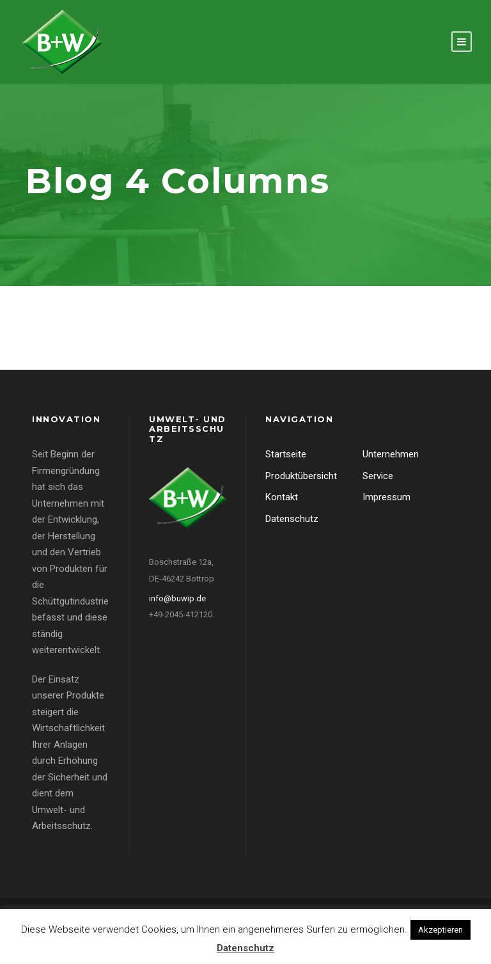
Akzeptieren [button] (440, 930)
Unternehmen (390, 454)
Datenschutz (291, 519)
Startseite (285, 454)
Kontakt (281, 497)
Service (377, 476)
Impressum (386, 497)
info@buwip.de (177, 598)
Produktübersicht (301, 476)
